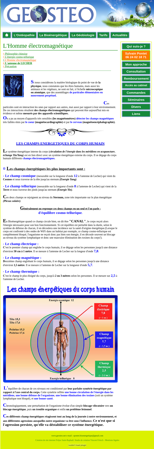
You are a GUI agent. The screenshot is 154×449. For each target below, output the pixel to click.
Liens (136, 114)
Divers (136, 106)
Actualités (119, 35)
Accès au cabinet (136, 85)
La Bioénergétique (53, 35)
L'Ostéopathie (24, 35)
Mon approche (136, 64)
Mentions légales (112, 440)
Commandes (136, 92)
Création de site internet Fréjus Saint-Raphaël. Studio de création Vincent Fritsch (69, 440)
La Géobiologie (83, 35)
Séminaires (136, 99)
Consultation (136, 71)
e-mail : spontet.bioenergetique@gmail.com (84, 436)
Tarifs (103, 35)
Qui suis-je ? (136, 46)
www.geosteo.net (58, 436)
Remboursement (136, 78)
